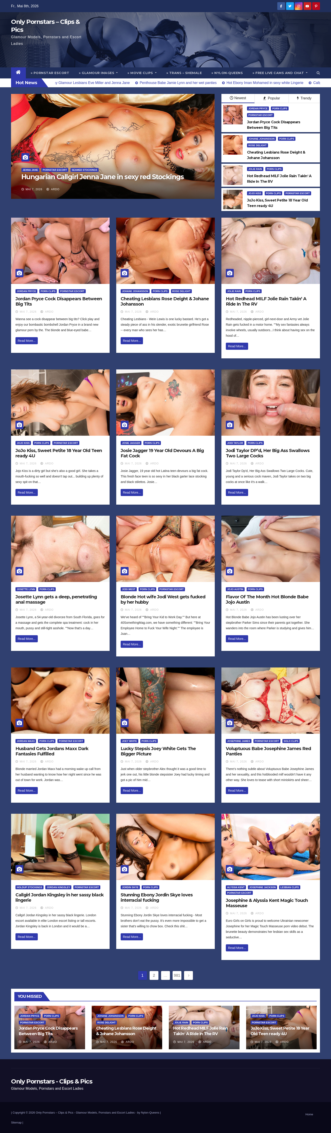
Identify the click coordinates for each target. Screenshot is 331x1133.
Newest (238, 98)
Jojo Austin (235, 589)
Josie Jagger (131, 443)
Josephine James (238, 741)
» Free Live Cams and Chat (280, 73)
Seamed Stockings (84, 170)
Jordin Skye (130, 887)
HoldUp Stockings (29, 887)
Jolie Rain (255, 169)
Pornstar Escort (55, 170)
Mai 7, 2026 (34, 189)
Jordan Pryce (258, 108)
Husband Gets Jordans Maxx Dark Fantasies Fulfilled (51, 751)
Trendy (304, 98)
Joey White (129, 741)
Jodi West (128, 589)
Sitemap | (17, 1122)
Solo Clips (291, 741)
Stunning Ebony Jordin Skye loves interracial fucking (157, 897)
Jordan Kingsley (58, 887)
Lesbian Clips (289, 887)
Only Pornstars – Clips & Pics (54, 1112)
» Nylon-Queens (227, 73)
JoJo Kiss (254, 193)
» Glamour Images (98, 73)
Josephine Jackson (262, 887)
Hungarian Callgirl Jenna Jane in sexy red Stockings (102, 177)
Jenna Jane (30, 170)
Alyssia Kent (236, 887)
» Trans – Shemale (184, 73)
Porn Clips (279, 108)
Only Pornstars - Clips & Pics (51, 1081)
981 (177, 975)
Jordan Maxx (26, 741)
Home (309, 1114)
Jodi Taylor (235, 443)
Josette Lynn (26, 589)
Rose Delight (257, 145)
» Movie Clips (142, 73)
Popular (271, 98)
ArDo (52, 189)
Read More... (27, 340)
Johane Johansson (261, 138)
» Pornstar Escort (50, 73)
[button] (318, 73)
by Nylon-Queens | (149, 1112)
